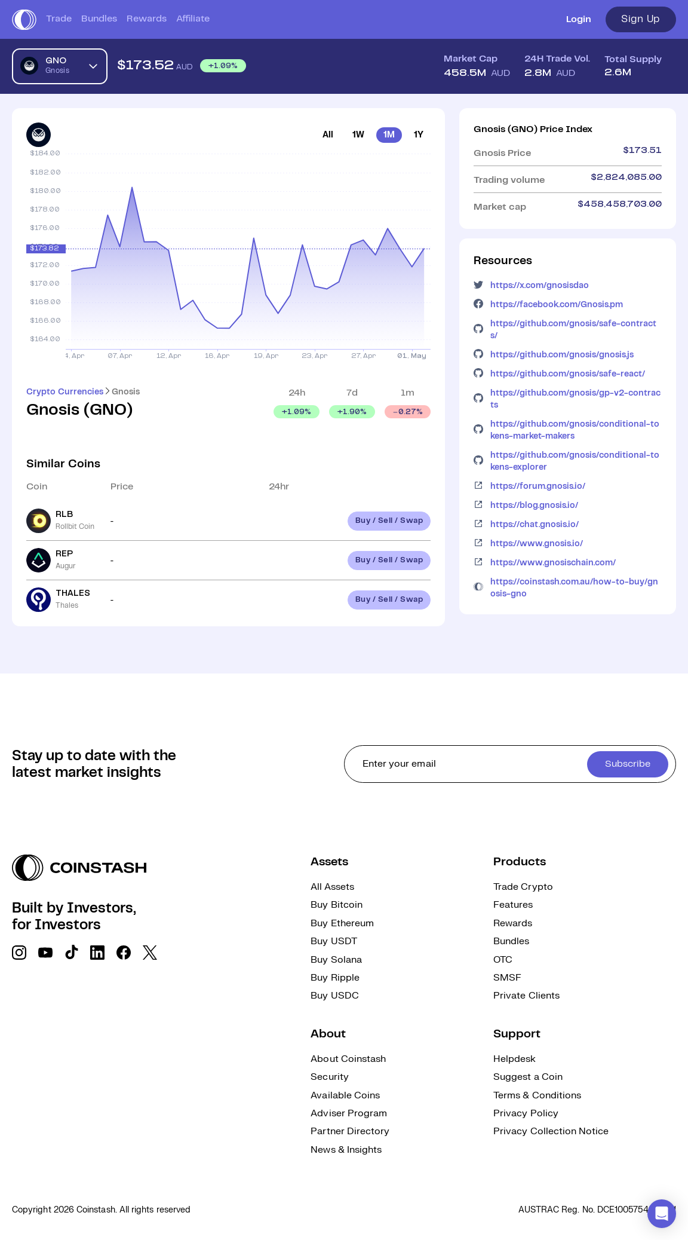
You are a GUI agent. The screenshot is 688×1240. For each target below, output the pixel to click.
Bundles (99, 18)
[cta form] (510, 764)
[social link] (19, 952)
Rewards (147, 18)
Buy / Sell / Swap (389, 521)
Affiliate (193, 18)
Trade (59, 18)
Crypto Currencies (64, 392)
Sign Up (641, 19)
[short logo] (24, 20)
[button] (661, 1213)
